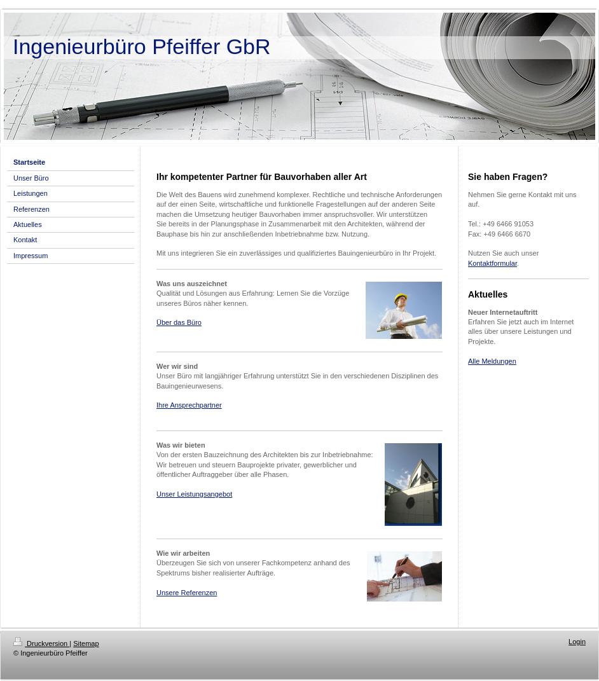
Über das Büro (179, 322)
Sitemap (86, 643)
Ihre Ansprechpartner (189, 405)
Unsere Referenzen (186, 592)
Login (577, 641)
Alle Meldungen (492, 361)
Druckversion (41, 643)
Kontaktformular (492, 263)
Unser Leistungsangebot (194, 494)
